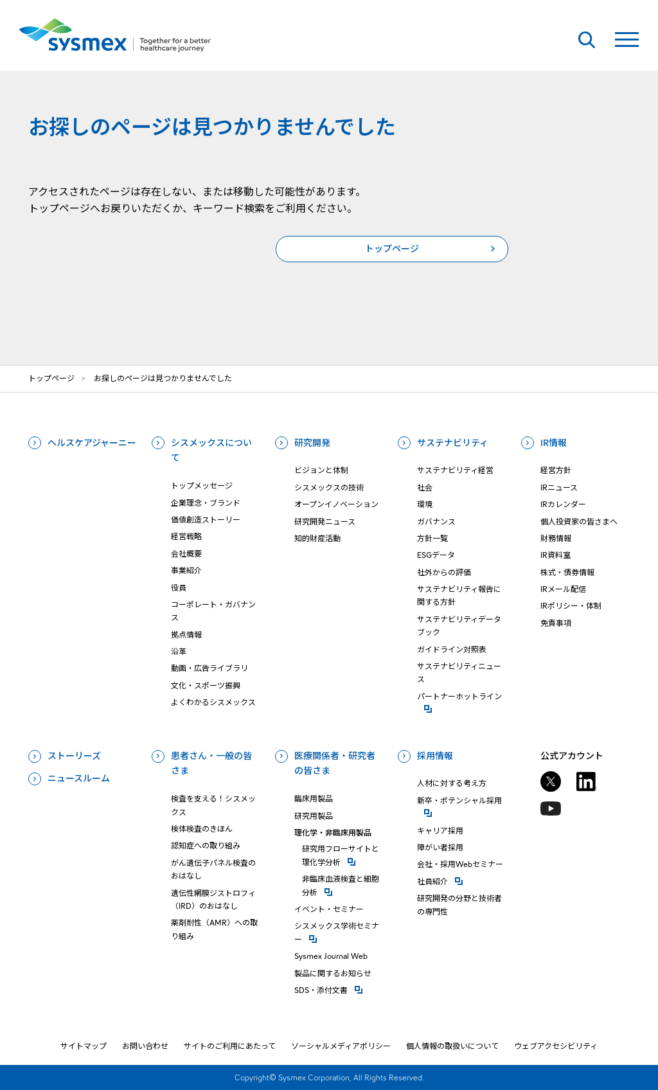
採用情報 (435, 756)
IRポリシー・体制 (570, 606)
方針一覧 (432, 538)
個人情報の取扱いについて (452, 1046)
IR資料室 (555, 555)
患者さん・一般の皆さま (211, 763)
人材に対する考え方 (451, 783)
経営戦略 (186, 536)
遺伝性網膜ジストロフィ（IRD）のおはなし (213, 899)
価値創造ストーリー (205, 519)
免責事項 (555, 623)
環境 (424, 504)
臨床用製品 (313, 798)
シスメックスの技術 (329, 487)
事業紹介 (186, 570)
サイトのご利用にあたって (230, 1046)
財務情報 (555, 538)
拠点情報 (186, 634)
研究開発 (312, 443)
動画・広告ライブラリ (209, 668)
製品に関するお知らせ (332, 973)
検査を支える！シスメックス (213, 805)
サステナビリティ (452, 443)
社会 (424, 487)
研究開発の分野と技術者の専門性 (459, 904)
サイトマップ (83, 1046)
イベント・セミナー (329, 909)
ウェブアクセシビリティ (556, 1046)
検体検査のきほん (202, 829)
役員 (178, 588)
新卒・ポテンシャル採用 (461, 799)
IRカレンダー (563, 504)
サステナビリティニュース (459, 672)
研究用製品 (313, 816)
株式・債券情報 (567, 572)
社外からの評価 (444, 572)
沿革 (178, 651)
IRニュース (559, 487)
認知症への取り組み (205, 845)
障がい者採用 (440, 847)
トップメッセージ (202, 485)
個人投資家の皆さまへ (579, 521)
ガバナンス (436, 521)
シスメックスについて (211, 450)
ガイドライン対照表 (451, 649)
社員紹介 (461, 880)
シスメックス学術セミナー (339, 932)
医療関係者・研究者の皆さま (334, 763)
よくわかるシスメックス (213, 702)
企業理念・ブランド (205, 503)
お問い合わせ (145, 1046)
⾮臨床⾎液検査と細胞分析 (343, 885)
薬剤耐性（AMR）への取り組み (214, 929)
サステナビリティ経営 (455, 470)
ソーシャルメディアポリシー (341, 1046)
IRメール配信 (563, 589)
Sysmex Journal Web (331, 956)
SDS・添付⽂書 (339, 989)
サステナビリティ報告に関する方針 (459, 595)
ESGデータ (436, 555)
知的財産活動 (317, 538)
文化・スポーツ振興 (205, 685)
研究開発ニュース (324, 521)
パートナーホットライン (461, 695)
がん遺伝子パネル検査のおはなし (213, 869)
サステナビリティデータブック (459, 625)
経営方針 (555, 470)
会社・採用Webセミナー (460, 864)
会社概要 (186, 553)
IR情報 (553, 443)
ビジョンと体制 (321, 470)
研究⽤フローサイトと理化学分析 (343, 855)
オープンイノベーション (336, 504)
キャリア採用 (440, 830)
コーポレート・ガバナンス (213, 611)
